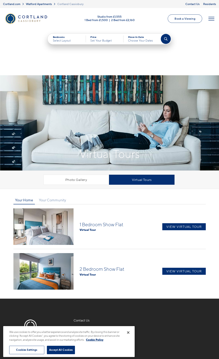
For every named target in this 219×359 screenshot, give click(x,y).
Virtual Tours (142, 134)
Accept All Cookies (61, 349)
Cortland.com (11, 4)
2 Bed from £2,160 (123, 20)
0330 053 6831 (85, 284)
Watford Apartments (39, 4)
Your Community (52, 154)
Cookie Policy (94, 339)
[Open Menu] (211, 18)
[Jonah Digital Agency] (196, 340)
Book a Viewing (185, 18)
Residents (209, 4)
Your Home (24, 154)
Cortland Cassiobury (70, 4)
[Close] (128, 332)
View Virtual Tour (184, 181)
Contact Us (192, 4)
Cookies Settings (26, 349)
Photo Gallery (76, 134)
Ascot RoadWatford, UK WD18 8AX (92, 293)
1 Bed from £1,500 (96, 20)
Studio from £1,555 (109, 16)
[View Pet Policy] (90, 305)
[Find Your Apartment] (166, 39)
